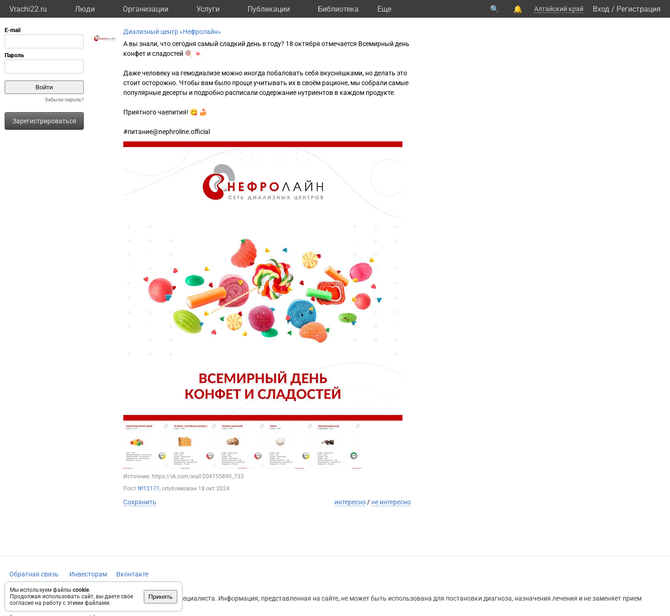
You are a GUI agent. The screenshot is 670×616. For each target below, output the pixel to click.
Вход (601, 9)
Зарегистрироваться (44, 121)
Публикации (269, 9)
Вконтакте (132, 574)
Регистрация (638, 9)
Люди (85, 9)
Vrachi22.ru (28, 9)
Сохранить (139, 502)
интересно (350, 502)
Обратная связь (34, 574)
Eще (384, 9)
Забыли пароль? (64, 100)
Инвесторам (88, 574)
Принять (160, 596)
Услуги (208, 9)
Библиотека (338, 9)
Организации (145, 9)
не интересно (391, 502)
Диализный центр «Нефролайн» (172, 31)
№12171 (149, 488)
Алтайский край (558, 9)
